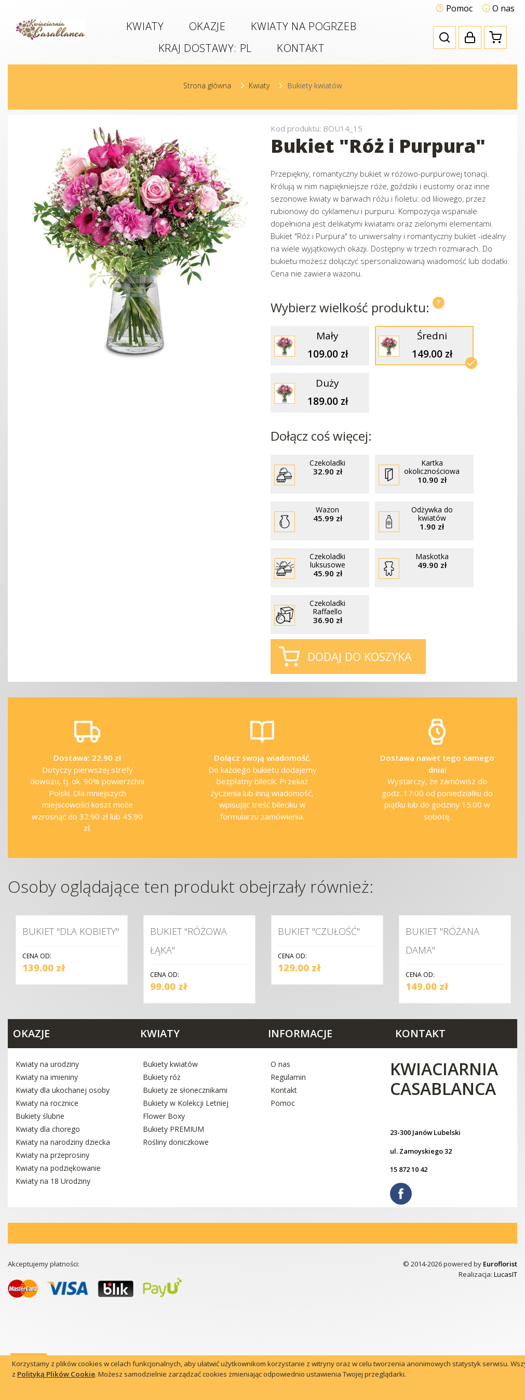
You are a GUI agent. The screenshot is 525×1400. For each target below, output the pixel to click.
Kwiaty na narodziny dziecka (63, 1241)
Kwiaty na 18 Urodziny (53, 1280)
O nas (498, 8)
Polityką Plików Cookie (56, 1374)
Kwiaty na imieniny (47, 1176)
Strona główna (207, 85)
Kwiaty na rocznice (47, 1202)
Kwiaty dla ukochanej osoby (63, 1189)
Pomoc (454, 8)
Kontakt (300, 48)
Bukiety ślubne (40, 1215)
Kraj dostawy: (205, 48)
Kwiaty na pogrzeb (304, 26)
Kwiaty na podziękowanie (58, 1267)
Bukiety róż (162, 1176)
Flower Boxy (164, 1215)
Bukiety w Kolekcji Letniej (185, 1202)
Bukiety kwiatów (170, 1163)
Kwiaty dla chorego (48, 1228)
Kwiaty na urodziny (47, 1163)
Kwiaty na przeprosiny (52, 1254)
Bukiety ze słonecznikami (185, 1189)
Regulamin (288, 1176)
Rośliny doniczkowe (176, 1241)
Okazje (207, 26)
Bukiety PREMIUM (173, 1228)
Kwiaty (145, 26)
